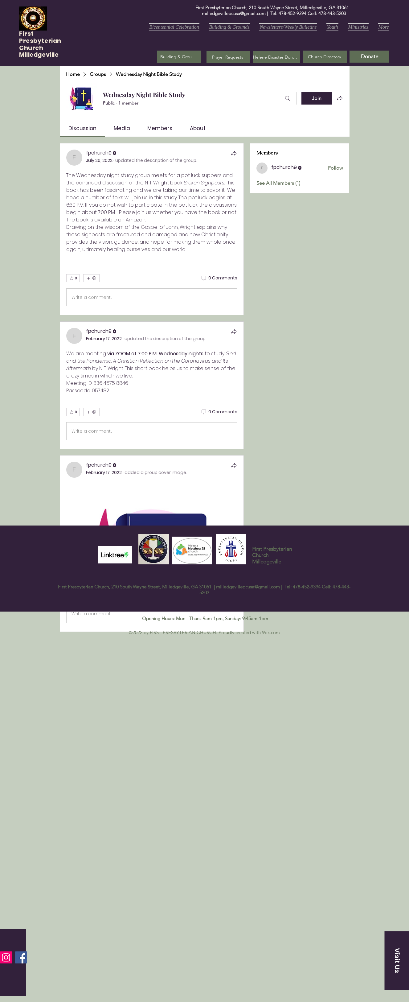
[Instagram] (6, 957)
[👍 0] (73, 278)
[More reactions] (91, 278)
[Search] (287, 98)
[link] (82, 128)
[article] (152, 229)
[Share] (233, 153)
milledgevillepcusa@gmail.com (234, 13)
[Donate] (369, 57)
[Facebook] (21, 957)
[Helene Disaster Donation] (276, 57)
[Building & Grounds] (179, 57)
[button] (228, 57)
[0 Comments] (219, 278)
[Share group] (339, 98)
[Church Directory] (325, 57)
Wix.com (271, 632)
